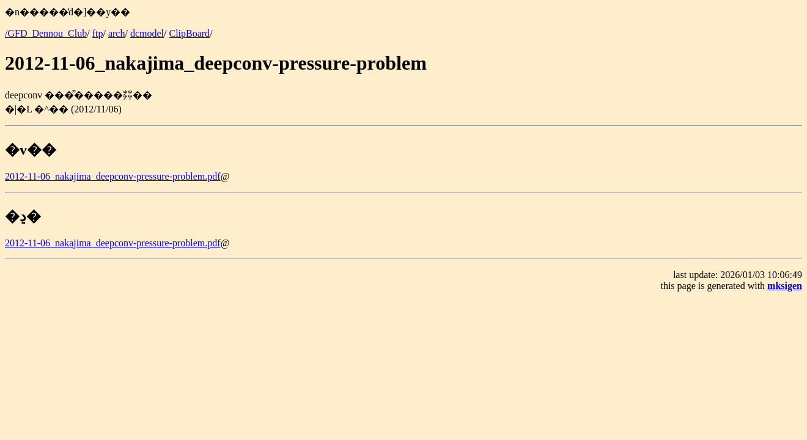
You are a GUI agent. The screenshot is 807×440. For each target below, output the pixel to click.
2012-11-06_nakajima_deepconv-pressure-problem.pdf (113, 176)
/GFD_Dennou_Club (46, 33)
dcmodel (147, 33)
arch (116, 33)
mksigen (784, 285)
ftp (97, 33)
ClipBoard (189, 33)
